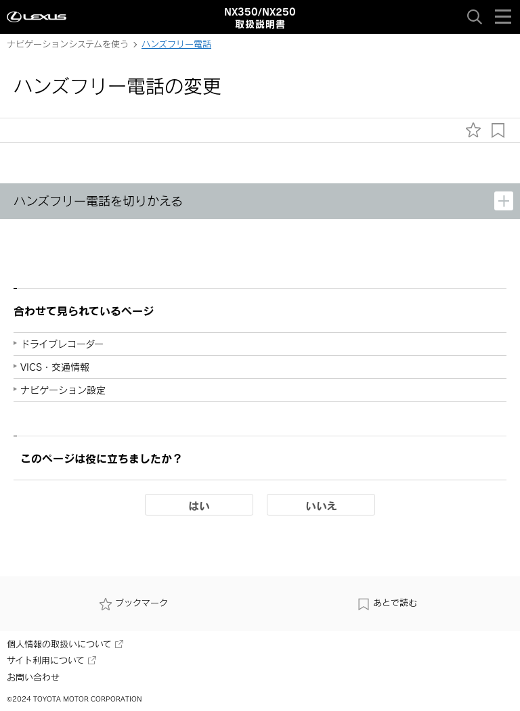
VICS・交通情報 (54, 367)
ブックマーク (133, 602)
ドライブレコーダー (62, 344)
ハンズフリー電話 (176, 44)
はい (199, 505)
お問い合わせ (33, 677)
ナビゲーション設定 (63, 390)
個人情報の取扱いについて (65, 644)
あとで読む (387, 602)
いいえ (321, 505)
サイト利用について (51, 660)
